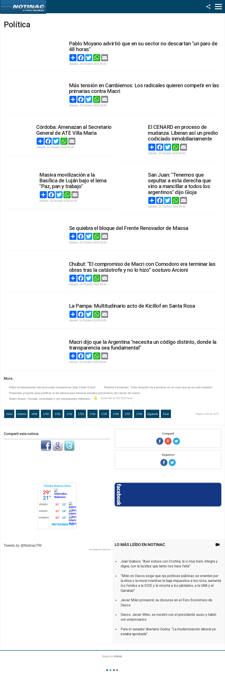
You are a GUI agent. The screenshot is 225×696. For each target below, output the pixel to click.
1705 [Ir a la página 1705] (104, 414)
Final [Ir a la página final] (166, 414)
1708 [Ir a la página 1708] (139, 414)
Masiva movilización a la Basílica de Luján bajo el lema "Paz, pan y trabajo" (72, 181)
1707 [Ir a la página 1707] (128, 414)
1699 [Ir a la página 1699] (34, 414)
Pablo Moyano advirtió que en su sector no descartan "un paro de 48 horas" (143, 46)
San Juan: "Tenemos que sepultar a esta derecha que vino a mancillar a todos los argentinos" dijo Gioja (179, 183)
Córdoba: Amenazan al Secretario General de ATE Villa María (74, 130)
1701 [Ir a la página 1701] (58, 414)
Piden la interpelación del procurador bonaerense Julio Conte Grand (52, 387)
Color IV (117, 670)
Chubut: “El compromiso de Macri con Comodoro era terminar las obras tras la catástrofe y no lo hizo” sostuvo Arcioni (142, 267)
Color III (114, 670)
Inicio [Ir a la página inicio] (9, 414)
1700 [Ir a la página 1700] (46, 414)
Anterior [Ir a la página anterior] (21, 414)
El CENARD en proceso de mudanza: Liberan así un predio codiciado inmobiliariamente (183, 133)
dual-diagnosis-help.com (99, 549)
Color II (110, 670)
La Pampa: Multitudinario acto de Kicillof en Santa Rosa (132, 306)
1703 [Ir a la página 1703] (81, 414)
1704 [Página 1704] (93, 414)
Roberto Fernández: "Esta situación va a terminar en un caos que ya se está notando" (158, 387)
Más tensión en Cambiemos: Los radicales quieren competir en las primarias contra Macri (144, 88)
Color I (107, 670)
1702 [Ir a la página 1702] (69, 414)
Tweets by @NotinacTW (23, 545)
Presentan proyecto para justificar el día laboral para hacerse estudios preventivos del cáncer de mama (74, 393)
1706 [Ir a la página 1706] (116, 414)
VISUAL (118, 656)
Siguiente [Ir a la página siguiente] (152, 414)
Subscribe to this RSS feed (116, 398)
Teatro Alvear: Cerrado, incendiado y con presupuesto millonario (49, 398)
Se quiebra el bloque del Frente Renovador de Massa (128, 228)
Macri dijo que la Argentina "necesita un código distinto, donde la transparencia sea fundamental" (142, 345)
